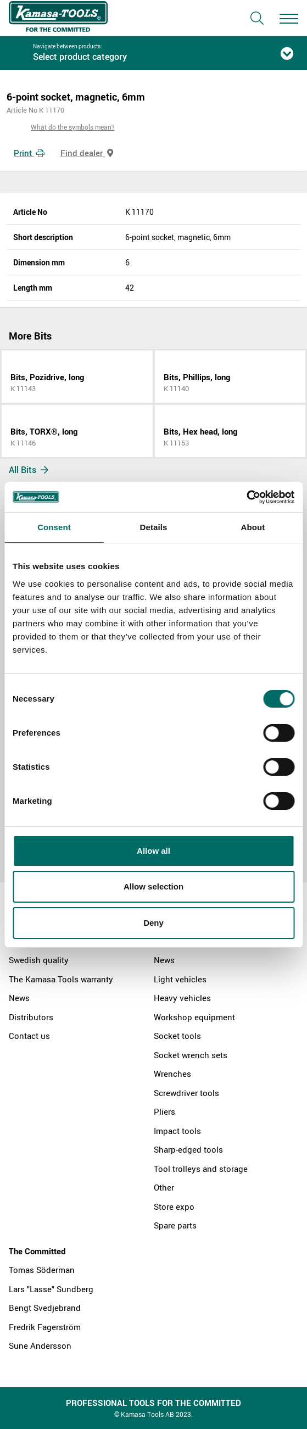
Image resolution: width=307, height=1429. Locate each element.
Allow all (153, 850)
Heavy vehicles (182, 997)
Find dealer (86, 152)
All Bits (28, 470)
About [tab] (253, 527)
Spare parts (175, 1225)
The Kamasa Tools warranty (61, 979)
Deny (153, 922)
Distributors (31, 1016)
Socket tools (177, 1035)
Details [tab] (154, 527)
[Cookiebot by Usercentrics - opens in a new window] (246, 497)
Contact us (29, 1035)
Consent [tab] (54, 527)
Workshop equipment (194, 1016)
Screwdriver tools (186, 1092)
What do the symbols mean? (73, 127)
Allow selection (153, 886)
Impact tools (177, 1130)
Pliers (164, 1111)
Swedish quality (39, 959)
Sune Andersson (40, 1345)
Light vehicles (180, 979)
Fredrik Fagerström (45, 1326)
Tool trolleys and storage (201, 1168)
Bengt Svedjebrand (45, 1307)
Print (29, 152)
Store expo (174, 1206)
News (19, 997)
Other (164, 1187)
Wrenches (172, 1073)
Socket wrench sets (190, 1054)
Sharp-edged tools (188, 1149)
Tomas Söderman (42, 1269)
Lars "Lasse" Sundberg (51, 1288)
